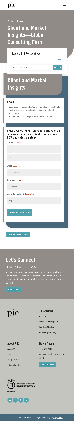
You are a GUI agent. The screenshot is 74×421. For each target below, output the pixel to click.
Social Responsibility (47, 332)
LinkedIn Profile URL (20, 194)
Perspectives (13, 359)
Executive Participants (48, 321)
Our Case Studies (46, 327)
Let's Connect (47, 364)
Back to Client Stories (18, 234)
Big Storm (59, 417)
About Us (11, 349)
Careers (10, 354)
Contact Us (13, 289)
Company (15, 180)
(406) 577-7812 (45, 349)
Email (13, 166)
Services (42, 316)
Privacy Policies (14, 365)
